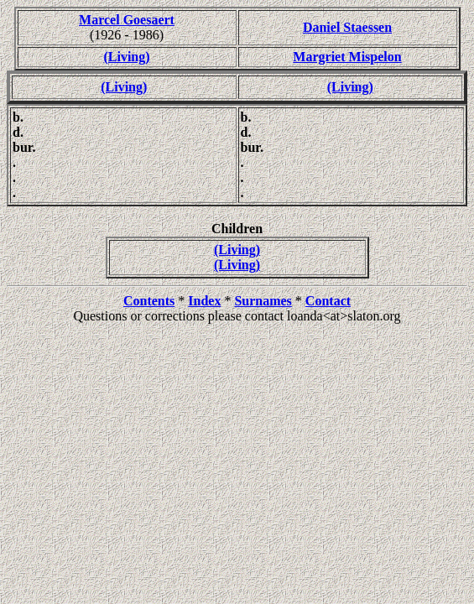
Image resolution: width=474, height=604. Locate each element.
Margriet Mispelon (347, 56)
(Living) (126, 56)
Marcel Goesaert (126, 20)
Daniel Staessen (347, 27)
